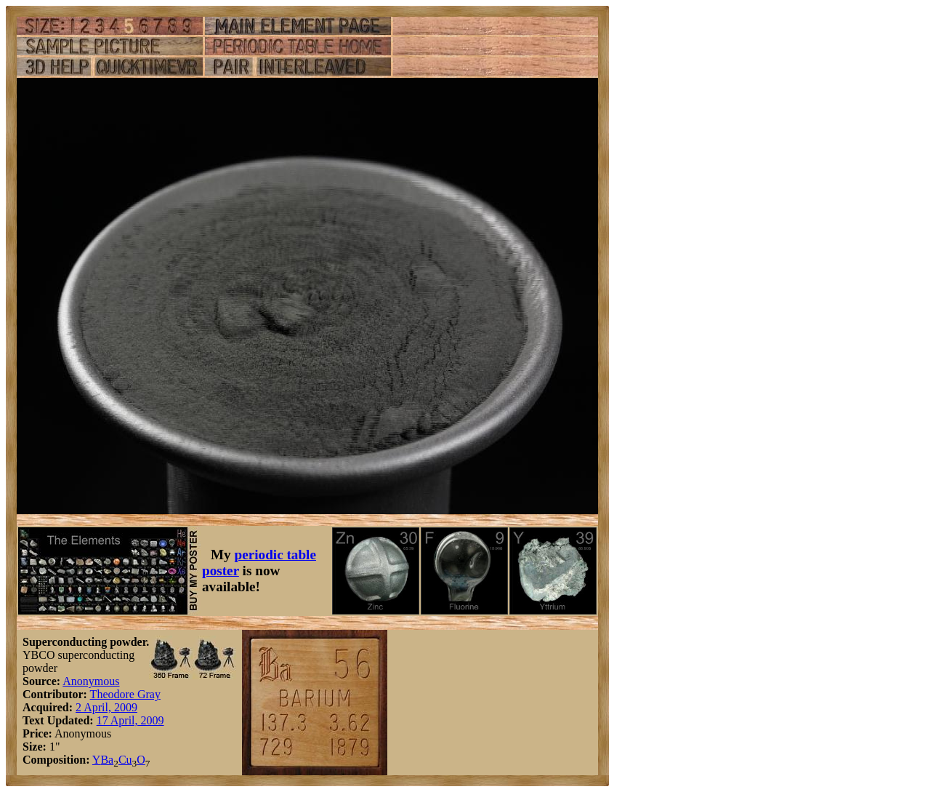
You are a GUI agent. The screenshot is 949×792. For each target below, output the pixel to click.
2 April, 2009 (106, 707)
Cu (125, 759)
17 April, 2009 (130, 720)
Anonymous (90, 681)
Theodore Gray (125, 694)
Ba (106, 759)
